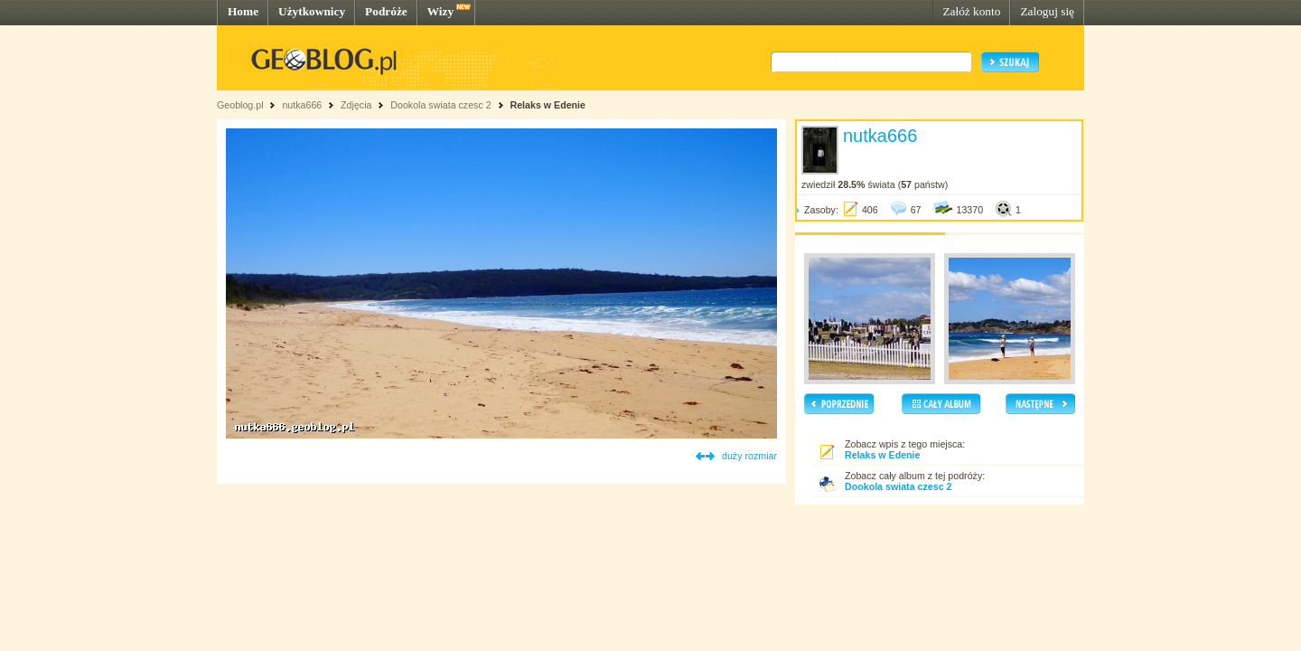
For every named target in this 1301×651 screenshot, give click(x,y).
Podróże (386, 11)
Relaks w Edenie (548, 104)
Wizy (440, 11)
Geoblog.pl (240, 104)
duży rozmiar (749, 455)
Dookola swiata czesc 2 (440, 104)
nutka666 (302, 104)
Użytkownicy (311, 11)
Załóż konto (971, 11)
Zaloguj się (1047, 11)
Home (243, 11)
